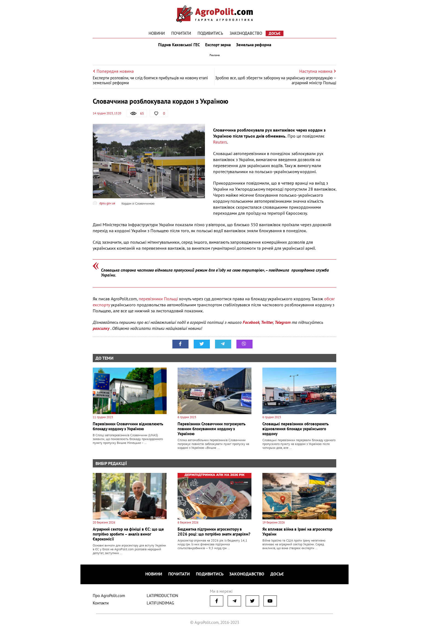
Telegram (283, 324)
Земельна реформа (254, 45)
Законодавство (246, 33)
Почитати (181, 33)
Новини (157, 33)
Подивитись (210, 33)
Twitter (267, 324)
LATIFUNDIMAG (160, 604)
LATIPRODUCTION (162, 596)
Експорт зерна (218, 45)
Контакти (101, 604)
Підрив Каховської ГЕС (178, 45)
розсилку (102, 330)
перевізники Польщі (158, 301)
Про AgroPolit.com (109, 596)
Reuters (220, 144)
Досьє (274, 33)
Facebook (251, 324)
